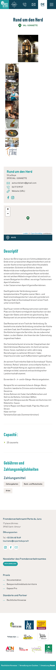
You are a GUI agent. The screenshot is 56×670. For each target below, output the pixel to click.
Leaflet (25, 233)
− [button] (8, 214)
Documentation (14, 580)
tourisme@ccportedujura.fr (16, 541)
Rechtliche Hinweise (16, 600)
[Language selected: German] (42, 4)
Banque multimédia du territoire (22, 584)
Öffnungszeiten (10, 532)
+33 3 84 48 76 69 (13, 538)
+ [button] (8, 209)
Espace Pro (12, 588)
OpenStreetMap (37, 233)
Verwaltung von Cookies (28, 665)
